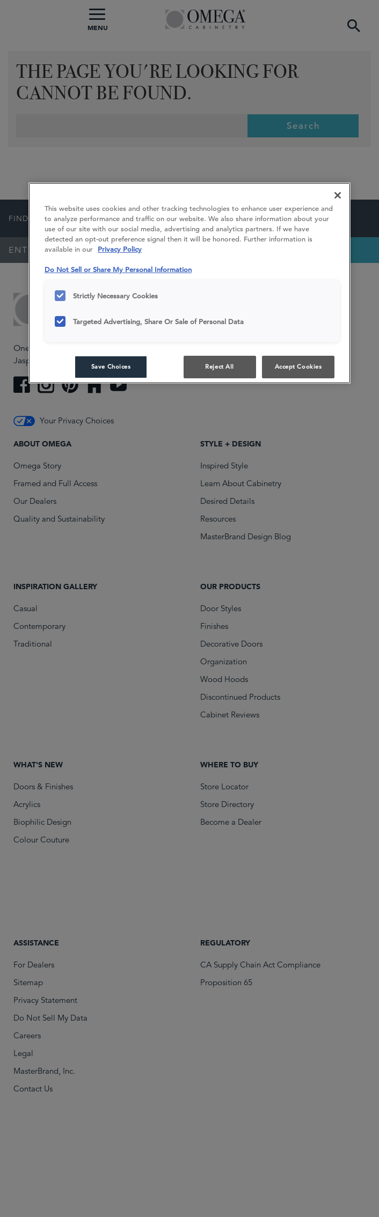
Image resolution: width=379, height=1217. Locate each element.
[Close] (337, 195)
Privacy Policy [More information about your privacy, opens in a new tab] (120, 249)
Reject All (219, 366)
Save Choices (111, 366)
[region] (189, 283)
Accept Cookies (298, 366)
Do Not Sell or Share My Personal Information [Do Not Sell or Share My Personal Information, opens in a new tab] (118, 269)
